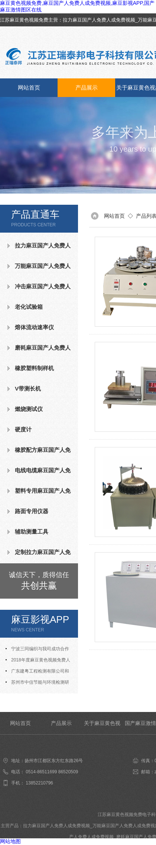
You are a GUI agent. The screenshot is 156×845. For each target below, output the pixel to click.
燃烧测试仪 (29, 409)
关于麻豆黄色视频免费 (102, 727)
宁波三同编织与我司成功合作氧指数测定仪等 (37, 650)
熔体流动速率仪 (34, 327)
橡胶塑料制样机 (34, 368)
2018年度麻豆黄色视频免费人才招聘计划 (38, 661)
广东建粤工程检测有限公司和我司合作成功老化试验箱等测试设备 (39, 672)
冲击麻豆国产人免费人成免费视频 (39, 289)
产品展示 (86, 87)
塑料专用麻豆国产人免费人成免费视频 (39, 494)
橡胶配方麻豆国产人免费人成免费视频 (39, 453)
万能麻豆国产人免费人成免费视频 (39, 269)
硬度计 (23, 429)
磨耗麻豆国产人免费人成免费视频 (39, 350)
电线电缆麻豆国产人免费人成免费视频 (39, 473)
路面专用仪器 (31, 511)
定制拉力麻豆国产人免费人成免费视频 (39, 555)
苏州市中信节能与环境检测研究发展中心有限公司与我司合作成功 (39, 684)
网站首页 (29, 87)
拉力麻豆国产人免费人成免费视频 (99, 20)
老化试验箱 (29, 307)
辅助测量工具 (31, 531)
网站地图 (10, 841)
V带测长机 (28, 388)
